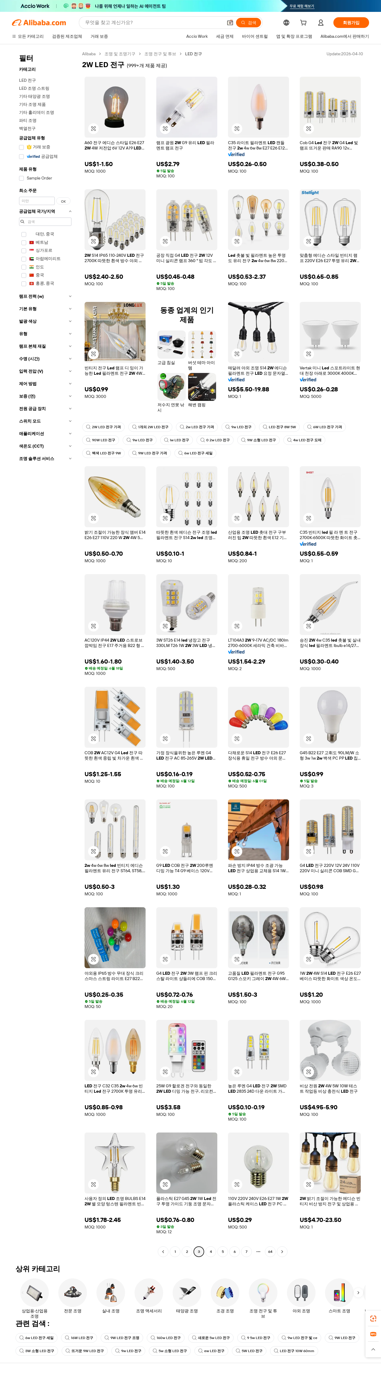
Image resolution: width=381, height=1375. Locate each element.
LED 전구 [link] (193, 53)
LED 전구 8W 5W (279, 427)
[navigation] (45, 653)
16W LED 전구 (79, 1337)
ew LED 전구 (211, 1351)
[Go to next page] (282, 1251)
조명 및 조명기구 (119, 53)
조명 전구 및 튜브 (160, 53)
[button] (230, 22)
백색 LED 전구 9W (103, 453)
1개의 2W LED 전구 (150, 427)
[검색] (248, 22)
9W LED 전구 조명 (121, 1337)
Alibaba (89, 53)
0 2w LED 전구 (215, 440)
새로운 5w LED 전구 (211, 1337)
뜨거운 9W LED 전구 (84, 1351)
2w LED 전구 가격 (197, 427)
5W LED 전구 (249, 1351)
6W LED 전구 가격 (324, 427)
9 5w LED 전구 (255, 1337)
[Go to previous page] (163, 1251)
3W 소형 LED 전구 (36, 1351)
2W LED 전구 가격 (103, 427)
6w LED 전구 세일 (195, 453)
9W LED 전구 (342, 1337)
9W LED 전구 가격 (149, 453)
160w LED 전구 (166, 1337)
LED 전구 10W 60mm (294, 1351)
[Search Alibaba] (153, 22)
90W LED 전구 (100, 440)
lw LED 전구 (176, 440)
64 (270, 1252)
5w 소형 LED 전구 (170, 1351)
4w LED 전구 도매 (304, 440)
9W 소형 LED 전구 (258, 440)
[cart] (304, 23)
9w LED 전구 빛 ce (299, 1337)
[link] (373, 1318)
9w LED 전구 (238, 427)
